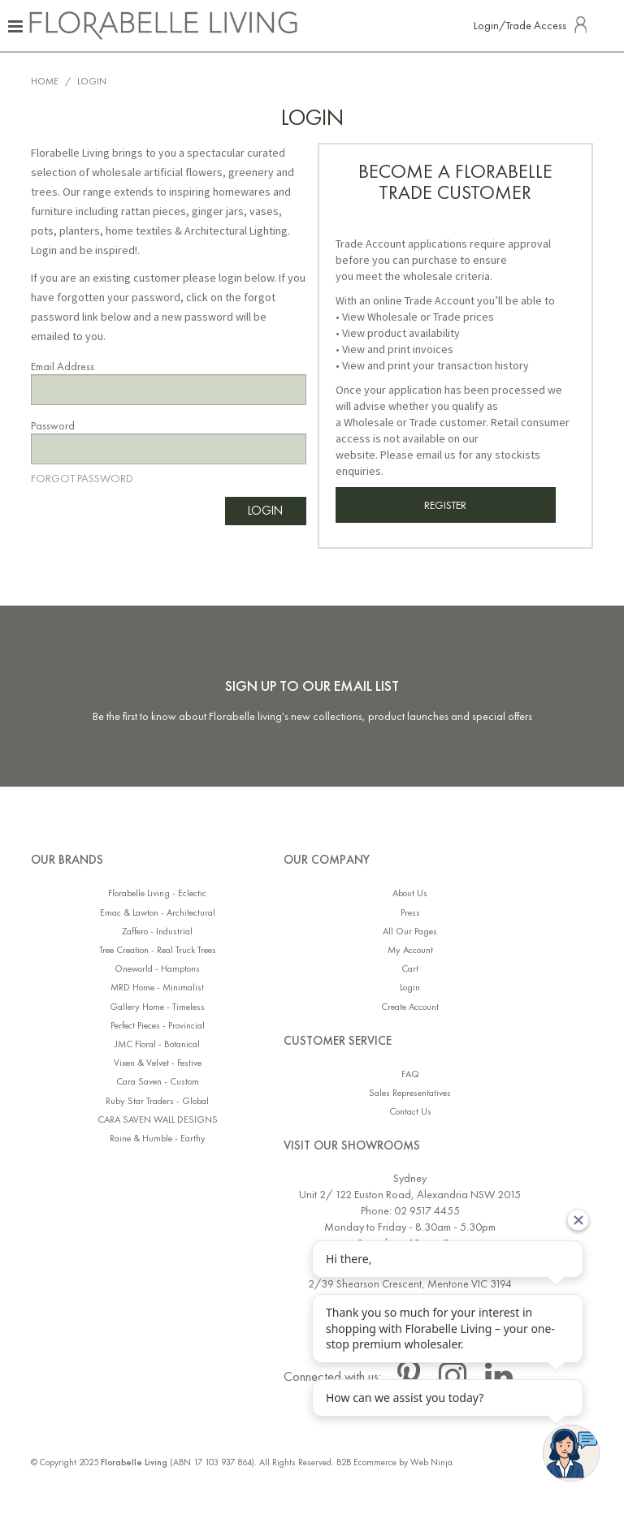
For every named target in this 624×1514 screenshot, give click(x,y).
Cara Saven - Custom (157, 1081)
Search (604, 24)
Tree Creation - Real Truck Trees (157, 950)
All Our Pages (410, 931)
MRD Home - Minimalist (157, 987)
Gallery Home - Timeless (157, 1007)
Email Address (62, 366)
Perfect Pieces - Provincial (157, 1025)
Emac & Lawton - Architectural (157, 913)
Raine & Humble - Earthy (158, 1138)
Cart (409, 969)
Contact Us (410, 1111)
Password (53, 425)
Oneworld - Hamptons (157, 969)
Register (445, 505)
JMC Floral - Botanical (157, 1044)
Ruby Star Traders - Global (157, 1101)
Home (44, 81)
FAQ (410, 1074)
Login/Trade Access (520, 25)
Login (410, 987)
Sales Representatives (410, 1093)
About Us (409, 893)
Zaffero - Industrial (157, 931)
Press (410, 913)
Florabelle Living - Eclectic (157, 893)
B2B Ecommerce (366, 1462)
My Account (410, 950)
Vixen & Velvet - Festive (158, 1063)
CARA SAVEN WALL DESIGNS (158, 1120)
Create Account (410, 1007)
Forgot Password (82, 478)
